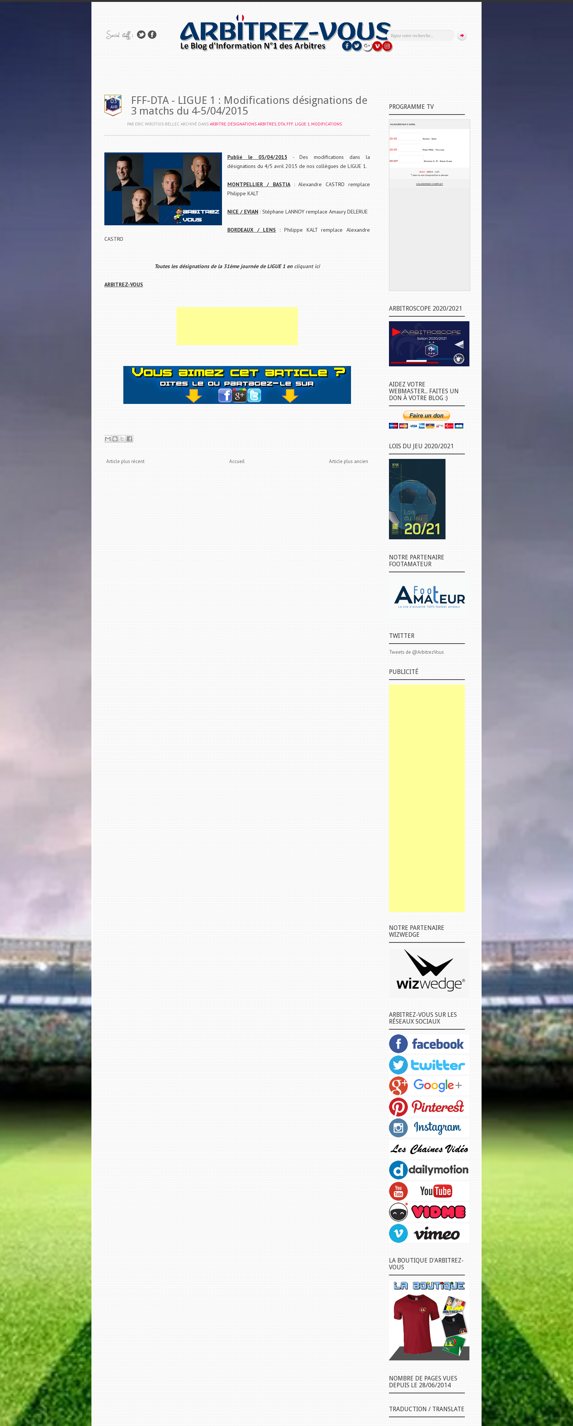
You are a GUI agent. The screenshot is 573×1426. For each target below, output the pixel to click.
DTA (281, 124)
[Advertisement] (237, 326)
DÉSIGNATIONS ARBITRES (252, 124)
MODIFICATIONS (326, 124)
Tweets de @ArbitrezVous (416, 652)
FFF (289, 124)
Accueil (237, 461)
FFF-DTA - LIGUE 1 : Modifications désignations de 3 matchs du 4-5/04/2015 (249, 105)
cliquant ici (307, 266)
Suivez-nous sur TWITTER (141, 34)
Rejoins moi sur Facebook (152, 34)
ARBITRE (218, 124)
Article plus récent (125, 461)
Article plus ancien (348, 461)
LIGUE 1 (302, 124)
